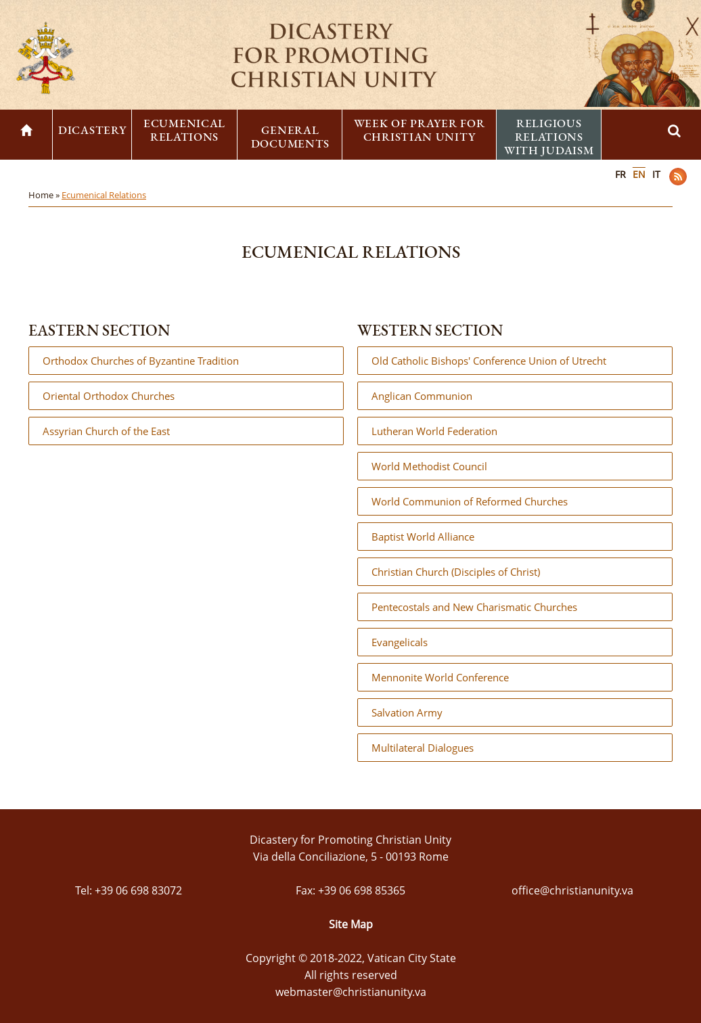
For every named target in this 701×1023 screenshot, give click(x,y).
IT (656, 174)
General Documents (290, 136)
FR (620, 174)
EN (639, 174)
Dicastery (92, 129)
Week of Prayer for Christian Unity (419, 130)
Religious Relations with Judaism (548, 137)
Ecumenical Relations (184, 130)
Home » (45, 195)
